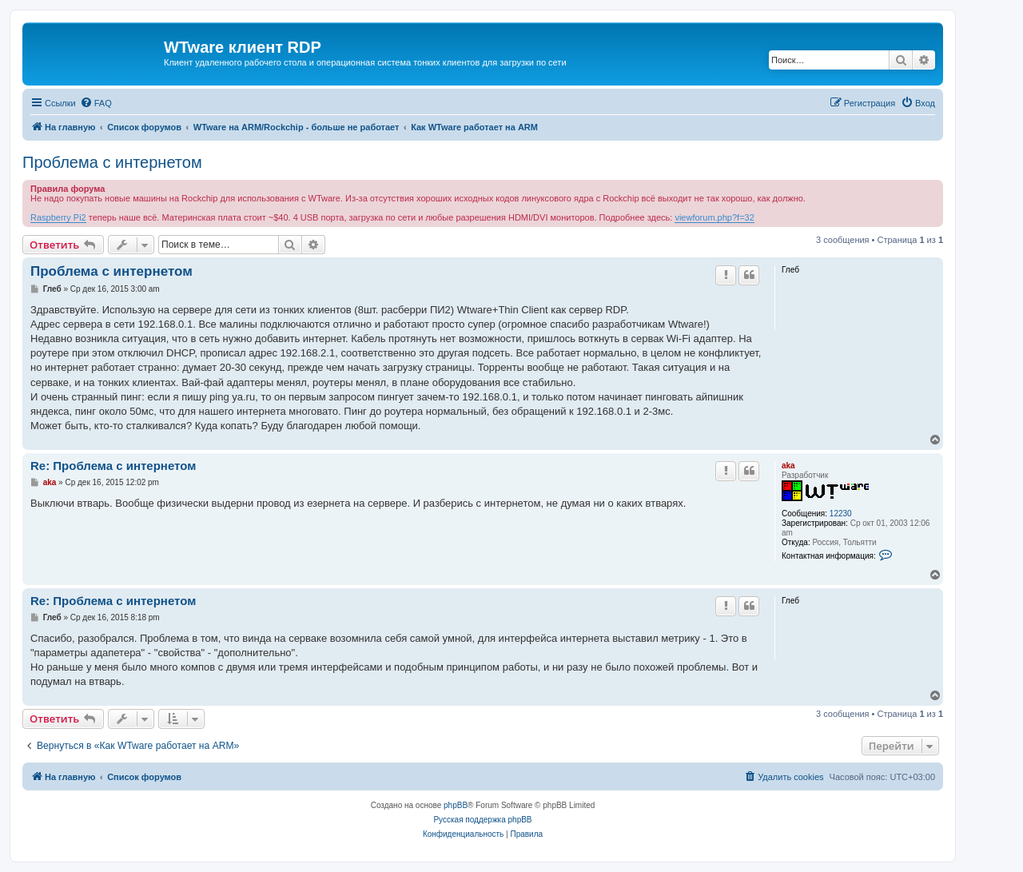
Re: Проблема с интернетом (113, 465)
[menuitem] (96, 103)
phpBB (456, 805)
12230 (841, 513)
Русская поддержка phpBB (482, 819)
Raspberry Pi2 (58, 217)
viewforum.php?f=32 (714, 217)
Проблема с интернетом (112, 162)
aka (788, 465)
